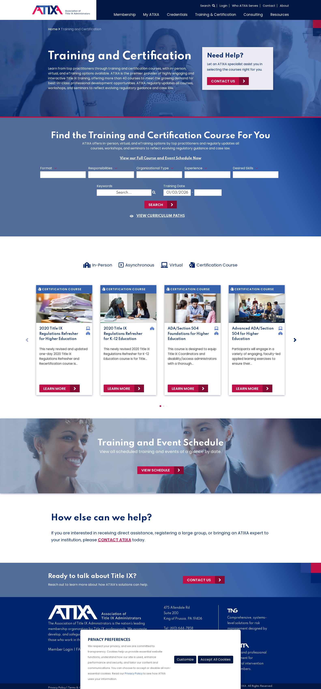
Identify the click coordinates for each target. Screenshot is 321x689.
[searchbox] (42, 176)
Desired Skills (243, 168)
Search (155, 204)
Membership (125, 14)
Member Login (60, 649)
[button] (160, 406)
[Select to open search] (207, 5)
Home (53, 29)
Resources (280, 14)
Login (223, 6)
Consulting (253, 14)
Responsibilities (100, 168)
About (284, 6)
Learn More (54, 388)
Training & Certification (215, 14)
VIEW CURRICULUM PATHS (160, 216)
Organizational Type (152, 168)
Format (46, 168)
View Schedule (155, 470)
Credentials (177, 14)
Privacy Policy (134, 673)
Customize (185, 659)
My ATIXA (151, 14)
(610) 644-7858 (181, 628)
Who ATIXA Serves (245, 6)
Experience (193, 168)
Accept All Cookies (216, 659)
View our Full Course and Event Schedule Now (160, 158)
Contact (269, 6)
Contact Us (223, 81)
